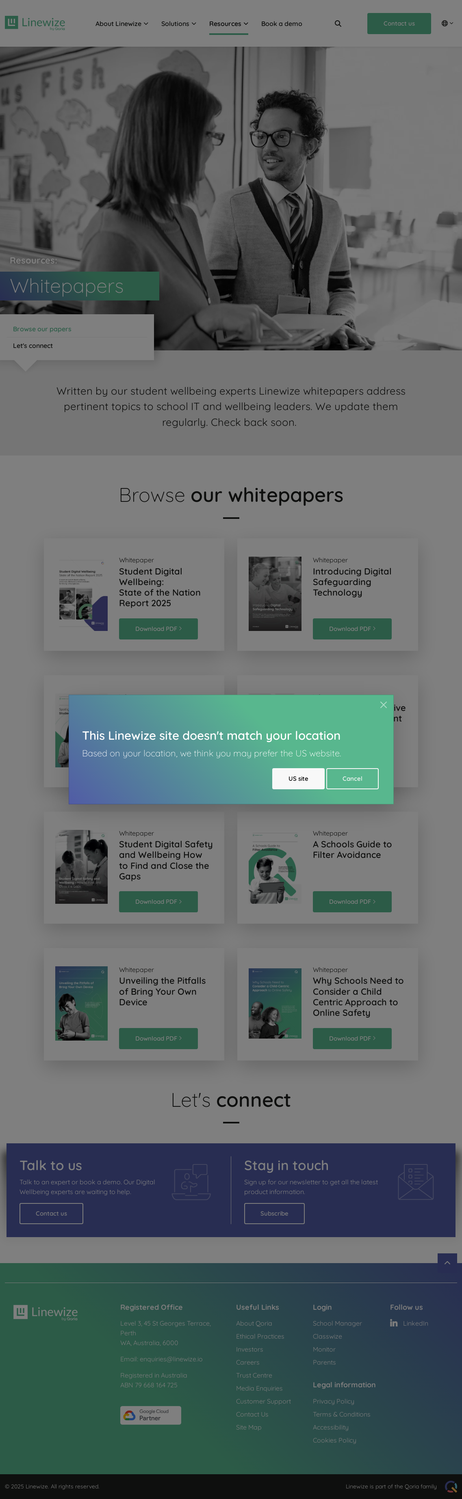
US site (298, 778)
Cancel (352, 778)
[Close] (383, 704)
